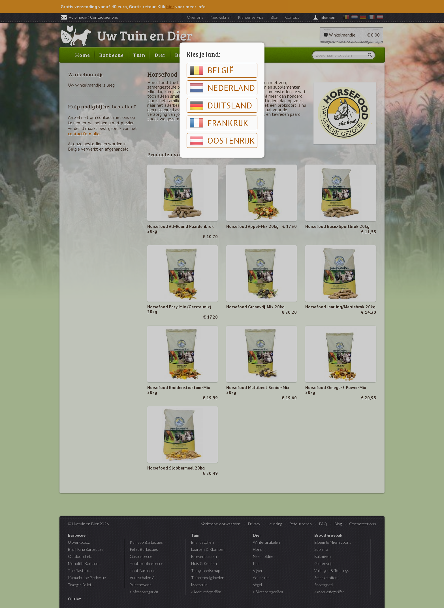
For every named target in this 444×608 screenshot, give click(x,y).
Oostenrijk (222, 140)
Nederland (222, 88)
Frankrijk (219, 123)
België (212, 70)
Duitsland (221, 105)
